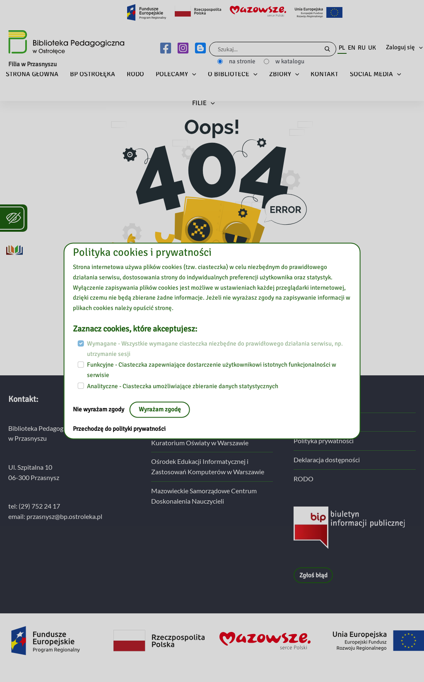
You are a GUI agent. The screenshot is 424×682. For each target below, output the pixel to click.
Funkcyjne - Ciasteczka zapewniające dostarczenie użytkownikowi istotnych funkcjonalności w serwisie (211, 370)
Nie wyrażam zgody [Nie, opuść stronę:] (99, 409)
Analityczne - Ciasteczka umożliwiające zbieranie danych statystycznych (182, 386)
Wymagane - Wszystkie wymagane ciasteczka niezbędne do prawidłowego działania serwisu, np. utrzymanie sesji (215, 349)
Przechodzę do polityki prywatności (119, 429)
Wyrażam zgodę (160, 409)
